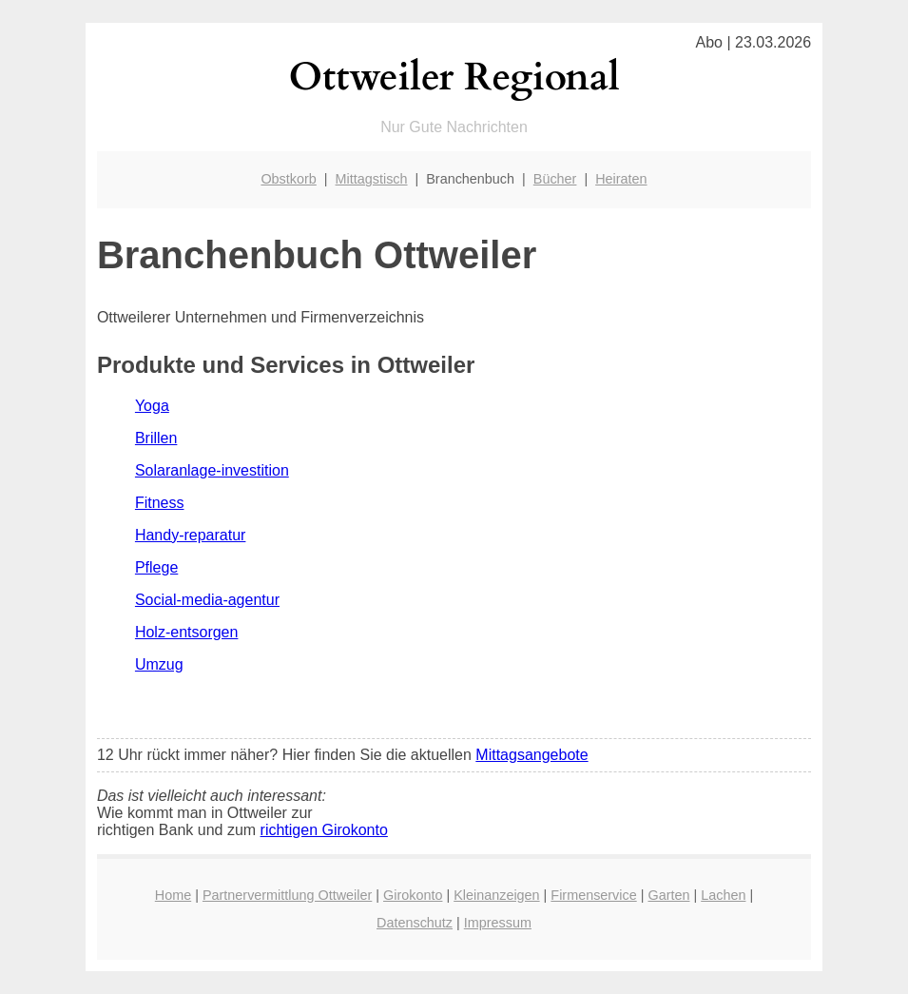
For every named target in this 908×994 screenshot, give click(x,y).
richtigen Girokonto (324, 830)
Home (173, 895)
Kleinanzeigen (496, 895)
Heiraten (621, 178)
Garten (668, 895)
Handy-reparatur (190, 535)
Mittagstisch (372, 178)
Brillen (156, 438)
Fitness (159, 503)
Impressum (497, 922)
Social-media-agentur (207, 600)
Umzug (159, 664)
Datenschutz (415, 922)
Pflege (156, 567)
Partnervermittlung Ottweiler (287, 895)
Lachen (723, 895)
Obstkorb (288, 178)
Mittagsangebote (531, 755)
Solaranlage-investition (212, 470)
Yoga (152, 406)
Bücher (555, 178)
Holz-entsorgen (187, 632)
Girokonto (412, 895)
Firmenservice (593, 895)
